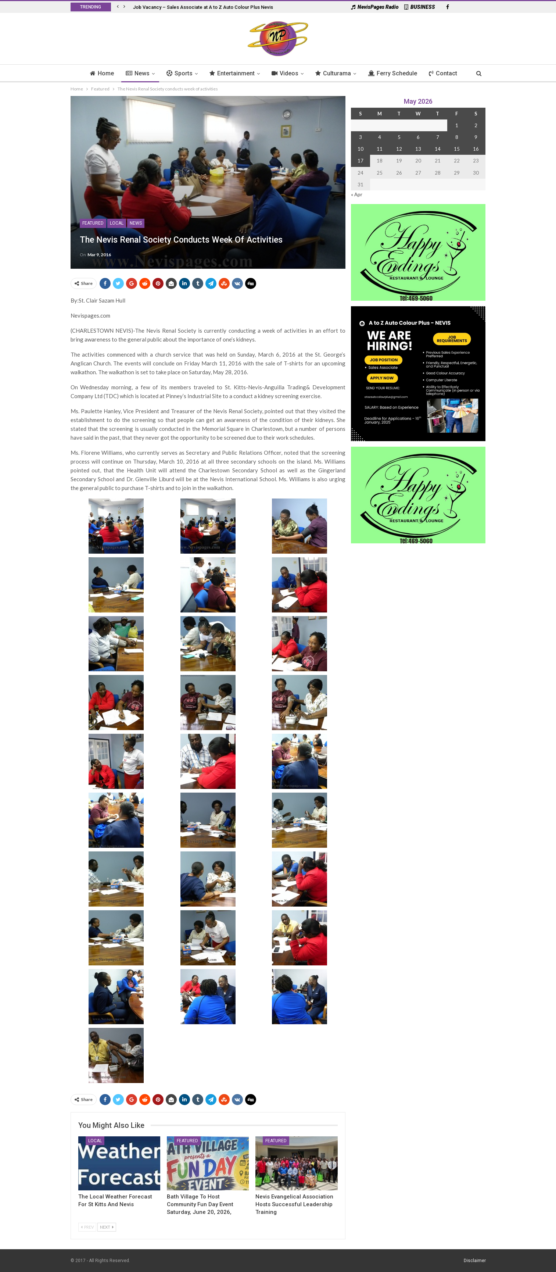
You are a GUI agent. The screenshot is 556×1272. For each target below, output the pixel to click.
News (135, 73)
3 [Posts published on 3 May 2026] (360, 137)
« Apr (356, 194)
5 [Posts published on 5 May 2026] (399, 137)
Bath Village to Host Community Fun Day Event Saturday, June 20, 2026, (200, 1204)
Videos (285, 73)
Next (107, 1227)
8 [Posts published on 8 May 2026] (456, 137)
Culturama (335, 73)
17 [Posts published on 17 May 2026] (360, 161)
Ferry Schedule (395, 73)
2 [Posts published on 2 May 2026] (475, 125)
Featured (93, 223)
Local (116, 223)
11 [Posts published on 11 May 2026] (380, 149)
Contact (447, 73)
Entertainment (231, 73)
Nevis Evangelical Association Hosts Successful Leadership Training (294, 1204)
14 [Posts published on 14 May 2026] (438, 149)
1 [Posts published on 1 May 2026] (456, 125)
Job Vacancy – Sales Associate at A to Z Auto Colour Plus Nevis (203, 7)
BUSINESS (419, 7)
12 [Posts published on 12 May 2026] (399, 149)
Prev (87, 1227)
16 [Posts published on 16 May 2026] (476, 149)
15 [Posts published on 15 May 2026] (457, 149)
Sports (178, 73)
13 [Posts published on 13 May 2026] (418, 149)
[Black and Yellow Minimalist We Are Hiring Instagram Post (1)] (418, 373)
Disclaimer (475, 1260)
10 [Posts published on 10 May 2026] (360, 149)
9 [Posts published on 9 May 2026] (475, 137)
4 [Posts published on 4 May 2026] (379, 137)
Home (98, 73)
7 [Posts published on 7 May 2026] (437, 137)
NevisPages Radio (375, 7)
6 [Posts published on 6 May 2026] (418, 137)
